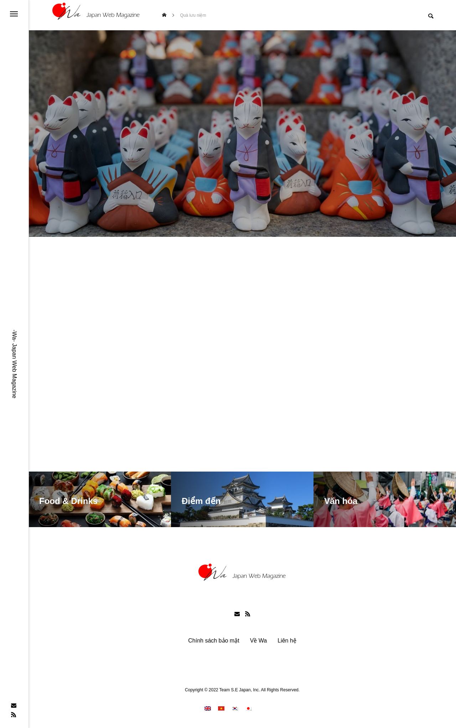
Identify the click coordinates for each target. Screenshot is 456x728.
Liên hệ (287, 642)
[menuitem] (207, 709)
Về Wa (258, 642)
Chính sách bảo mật (213, 642)
